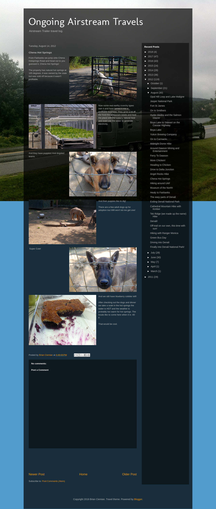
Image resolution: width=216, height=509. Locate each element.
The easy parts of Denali (163, 197)
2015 (151, 65)
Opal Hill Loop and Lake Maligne (167, 96)
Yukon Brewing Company (163, 134)
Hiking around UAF (160, 183)
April (153, 266)
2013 (151, 74)
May (153, 262)
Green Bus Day (158, 237)
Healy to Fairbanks (160, 192)
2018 (151, 52)
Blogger (138, 499)
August (155, 92)
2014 (151, 70)
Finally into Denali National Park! (167, 247)
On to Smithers (158, 110)
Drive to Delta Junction (162, 169)
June (153, 257)
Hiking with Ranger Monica (164, 233)
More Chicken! (157, 160)
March (154, 271)
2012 (151, 79)
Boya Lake (155, 130)
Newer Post (37, 474)
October (155, 83)
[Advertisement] (90, 460)
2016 (151, 61)
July (153, 252)
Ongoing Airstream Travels (86, 21)
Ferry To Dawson (159, 155)
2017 (151, 56)
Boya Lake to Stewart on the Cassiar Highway (165, 124)
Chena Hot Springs (160, 178)
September (157, 88)
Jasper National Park (161, 101)
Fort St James (157, 105)
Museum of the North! (161, 187)
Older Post (129, 474)
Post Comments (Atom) (53, 481)
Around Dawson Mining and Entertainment (164, 149)
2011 (151, 277)
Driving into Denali (159, 242)
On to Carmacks (158, 139)
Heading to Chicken (160, 165)
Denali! (154, 221)
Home (83, 474)
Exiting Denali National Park (165, 201)
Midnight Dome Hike (160, 143)
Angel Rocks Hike (159, 174)
